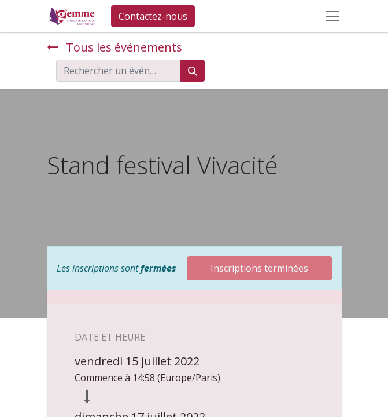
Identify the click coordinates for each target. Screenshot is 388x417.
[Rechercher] (192, 71)
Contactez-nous (153, 16)
